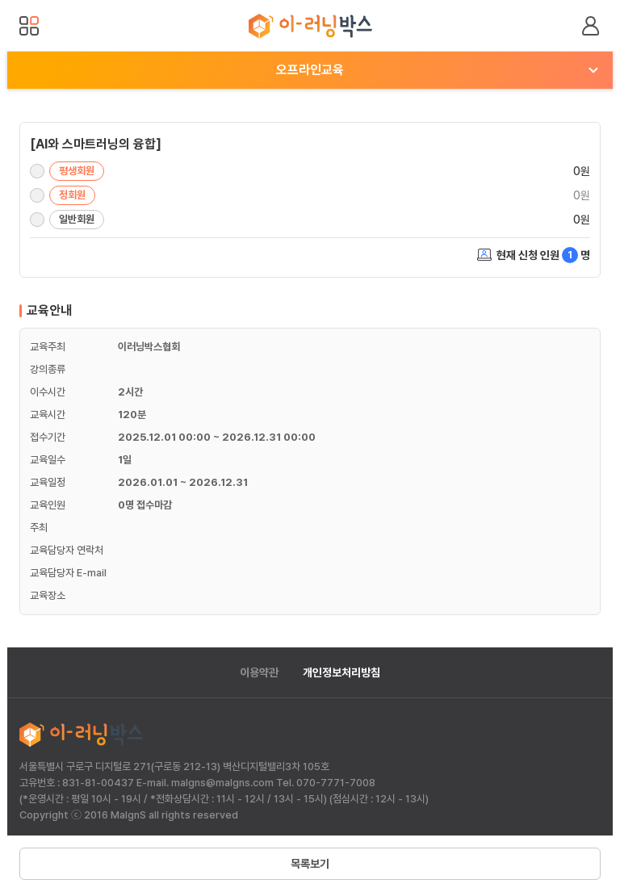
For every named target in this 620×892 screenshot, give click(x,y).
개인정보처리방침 (341, 672)
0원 (581, 171)
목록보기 (310, 863)
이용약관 (259, 672)
